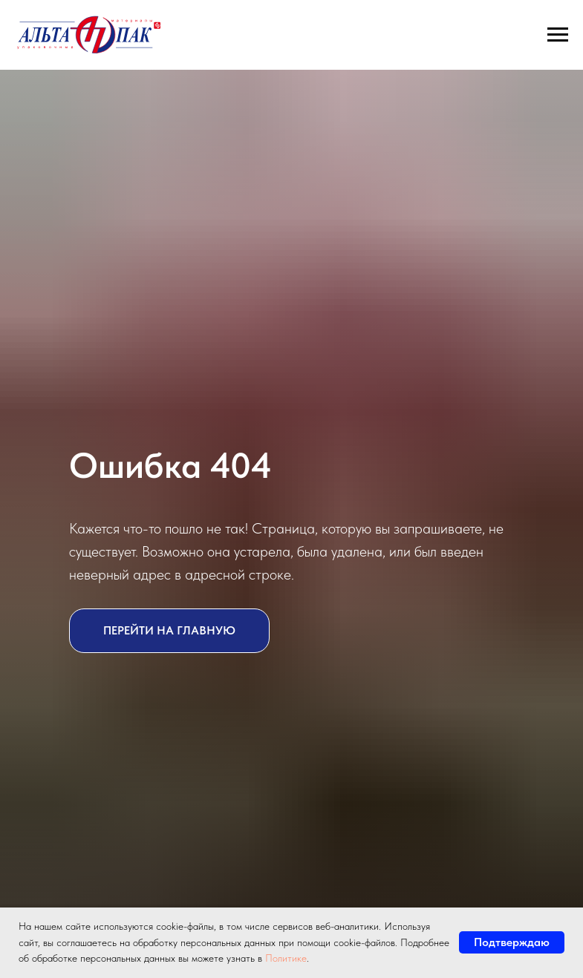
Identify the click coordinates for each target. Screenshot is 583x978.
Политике (286, 958)
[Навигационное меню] (557, 34)
